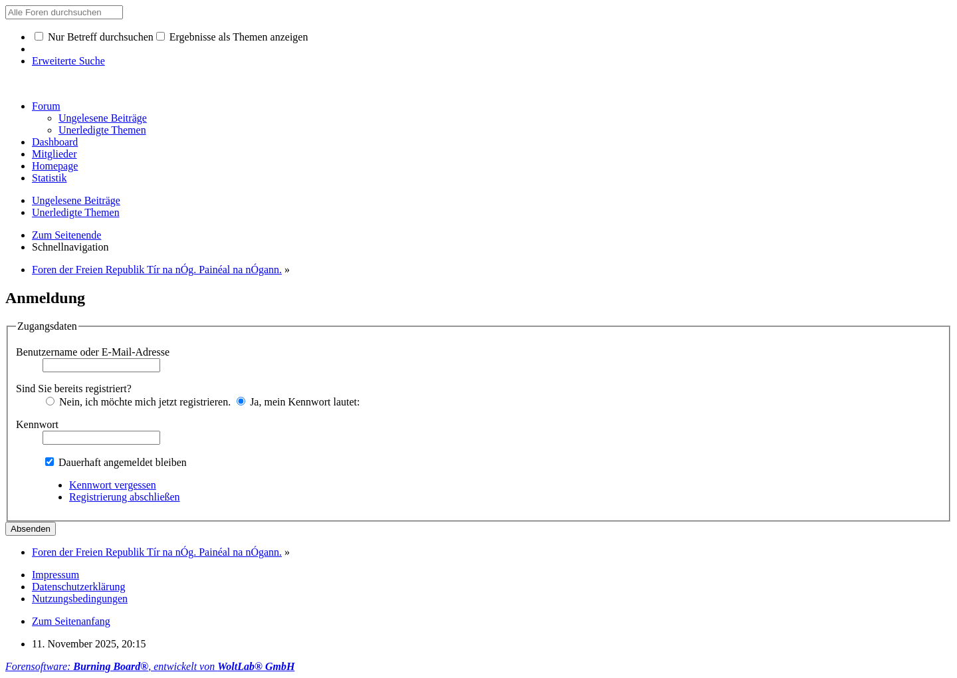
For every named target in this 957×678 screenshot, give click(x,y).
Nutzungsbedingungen (80, 598)
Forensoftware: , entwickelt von (149, 666)
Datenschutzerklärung (78, 586)
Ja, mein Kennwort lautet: (298, 401)
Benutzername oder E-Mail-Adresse (92, 352)
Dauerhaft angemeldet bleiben (116, 462)
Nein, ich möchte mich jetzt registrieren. (138, 401)
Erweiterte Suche (68, 60)
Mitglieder (54, 154)
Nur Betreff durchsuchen (94, 37)
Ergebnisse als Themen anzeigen (232, 37)
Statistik (49, 177)
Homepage (55, 165)
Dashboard (55, 142)
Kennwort (37, 424)
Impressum (55, 574)
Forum (46, 106)
